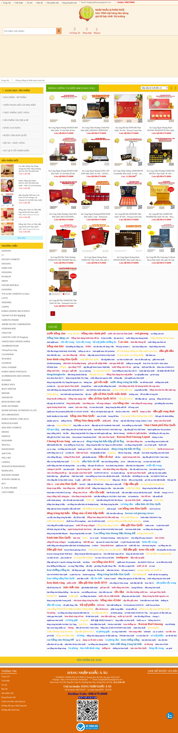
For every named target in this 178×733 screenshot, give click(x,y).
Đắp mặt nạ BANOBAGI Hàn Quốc (101, 355)
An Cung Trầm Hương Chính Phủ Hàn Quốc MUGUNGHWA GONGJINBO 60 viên (63, 215)
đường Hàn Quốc (162, 382)
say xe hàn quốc (150, 445)
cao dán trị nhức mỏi (125, 360)
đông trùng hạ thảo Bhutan (57, 533)
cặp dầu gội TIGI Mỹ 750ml (134, 430)
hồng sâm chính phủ (94, 333)
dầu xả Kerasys (102, 609)
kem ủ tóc (83, 624)
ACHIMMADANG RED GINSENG (16, 376)
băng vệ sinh (73, 333)
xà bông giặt (71, 620)
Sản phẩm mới (52, 3)
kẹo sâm (76, 538)
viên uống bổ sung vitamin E (142, 538)
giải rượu (87, 480)
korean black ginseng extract (75, 550)
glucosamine (153, 628)
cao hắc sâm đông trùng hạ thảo (59, 517)
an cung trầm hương (83, 557)
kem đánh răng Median (115, 466)
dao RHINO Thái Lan (146, 562)
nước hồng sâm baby (120, 587)
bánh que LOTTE (85, 449)
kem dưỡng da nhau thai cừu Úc (125, 371)
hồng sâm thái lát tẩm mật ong (163, 390)
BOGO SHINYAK (9, 389)
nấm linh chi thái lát (101, 449)
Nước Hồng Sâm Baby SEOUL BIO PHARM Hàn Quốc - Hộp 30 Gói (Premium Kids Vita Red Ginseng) (30, 183)
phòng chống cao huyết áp (150, 570)
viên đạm (96, 469)
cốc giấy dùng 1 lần (70, 605)
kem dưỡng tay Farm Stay (74, 445)
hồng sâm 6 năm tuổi (113, 484)
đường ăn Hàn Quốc (120, 648)
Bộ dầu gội (130, 549)
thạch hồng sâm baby (157, 347)
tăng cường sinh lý (54, 433)
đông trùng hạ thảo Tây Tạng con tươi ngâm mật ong (91, 433)
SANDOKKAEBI (9, 329)
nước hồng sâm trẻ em (121, 367)
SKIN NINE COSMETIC (12, 428)
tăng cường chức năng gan (58, 496)
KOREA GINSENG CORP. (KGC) (15, 419)
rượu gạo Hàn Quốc (54, 616)
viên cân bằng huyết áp (57, 473)
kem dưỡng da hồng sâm (56, 566)
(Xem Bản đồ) (119, 682)
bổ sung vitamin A (123, 347)
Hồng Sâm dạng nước (87, 420)
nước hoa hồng (133, 488)
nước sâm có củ (78, 441)
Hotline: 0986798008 (125, 2)
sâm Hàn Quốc (68, 469)
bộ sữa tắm (126, 476)
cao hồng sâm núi (157, 334)
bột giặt (137, 453)
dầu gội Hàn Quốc (132, 525)
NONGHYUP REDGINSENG (13, 466)
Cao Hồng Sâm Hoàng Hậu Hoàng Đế (114, 533)
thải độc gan (88, 542)
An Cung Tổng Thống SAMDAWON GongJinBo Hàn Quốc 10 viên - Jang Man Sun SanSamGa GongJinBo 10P (128, 172)
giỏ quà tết (104, 587)
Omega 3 (155, 616)
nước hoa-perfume (153, 605)
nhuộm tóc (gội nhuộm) (137, 433)
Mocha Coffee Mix (123, 412)
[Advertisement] (86, 56)
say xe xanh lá (158, 632)
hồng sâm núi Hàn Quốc (131, 596)
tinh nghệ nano (52, 342)
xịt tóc (123, 462)
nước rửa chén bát (55, 521)
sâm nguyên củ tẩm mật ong (160, 613)
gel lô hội (50, 636)
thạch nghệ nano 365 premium (159, 430)
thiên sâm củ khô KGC (165, 367)
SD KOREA (6, 359)
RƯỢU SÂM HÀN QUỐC (14, 135)
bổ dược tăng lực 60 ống (56, 529)
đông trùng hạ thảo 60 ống (125, 448)
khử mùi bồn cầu (148, 367)
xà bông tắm (127, 504)
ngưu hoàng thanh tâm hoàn (79, 529)
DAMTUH (6, 436)
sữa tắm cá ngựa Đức (126, 566)
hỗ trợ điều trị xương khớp (159, 554)
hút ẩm (66, 433)
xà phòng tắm (112, 639)
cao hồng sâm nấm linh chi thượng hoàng (82, 504)
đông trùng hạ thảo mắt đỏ (116, 407)
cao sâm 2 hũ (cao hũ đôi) (104, 558)
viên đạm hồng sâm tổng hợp (115, 469)
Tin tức (29, 3)
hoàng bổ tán (86, 386)
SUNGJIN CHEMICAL (11, 479)
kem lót (82, 484)
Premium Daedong (108, 538)
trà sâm (152, 566)
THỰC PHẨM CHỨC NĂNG (16, 112)
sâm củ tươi (101, 416)
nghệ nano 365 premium (126, 562)
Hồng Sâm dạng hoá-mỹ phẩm (119, 374)
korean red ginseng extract (139, 513)
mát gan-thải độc (116, 363)
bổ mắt (157, 493)
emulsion (112, 453)
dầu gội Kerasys (96, 374)
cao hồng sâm (121, 403)
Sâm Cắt (90, 500)
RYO (4, 484)
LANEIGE (6, 462)
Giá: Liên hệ (24, 174)
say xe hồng (81, 466)
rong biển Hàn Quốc (89, 359)
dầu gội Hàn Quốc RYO (92, 582)
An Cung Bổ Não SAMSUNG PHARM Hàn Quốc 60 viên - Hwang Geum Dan (160, 215)
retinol (70, 407)
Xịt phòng (51, 613)
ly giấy (77, 480)
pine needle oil (66, 558)
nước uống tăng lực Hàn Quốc (158, 579)
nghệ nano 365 (121, 546)
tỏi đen (117, 457)
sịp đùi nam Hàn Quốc (136, 473)
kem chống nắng (130, 639)
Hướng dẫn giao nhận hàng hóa (14, 706)
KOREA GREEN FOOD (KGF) (14, 372)
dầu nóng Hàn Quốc (152, 588)
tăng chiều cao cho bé (81, 425)
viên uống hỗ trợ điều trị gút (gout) (60, 525)
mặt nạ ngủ (111, 509)
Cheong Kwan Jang (9, 350)
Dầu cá (50, 484)
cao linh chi (69, 453)
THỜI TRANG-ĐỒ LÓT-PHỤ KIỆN (19, 105)
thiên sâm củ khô (161, 644)
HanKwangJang (89, 575)
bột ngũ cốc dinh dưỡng (164, 416)
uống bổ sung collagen (56, 542)
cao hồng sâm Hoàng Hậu (152, 529)
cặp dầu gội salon (130, 600)
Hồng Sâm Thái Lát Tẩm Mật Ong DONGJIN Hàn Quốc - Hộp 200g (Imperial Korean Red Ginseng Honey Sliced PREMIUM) (30, 212)
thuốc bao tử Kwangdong (76, 521)
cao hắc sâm (171, 632)
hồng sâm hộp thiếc (65, 635)
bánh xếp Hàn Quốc (147, 371)
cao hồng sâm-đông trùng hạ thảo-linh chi (73, 613)
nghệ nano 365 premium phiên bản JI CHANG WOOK (68, 412)
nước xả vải (142, 566)
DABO (88, 346)
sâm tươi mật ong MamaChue (71, 394)
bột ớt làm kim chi (54, 588)
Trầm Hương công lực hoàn (60, 631)
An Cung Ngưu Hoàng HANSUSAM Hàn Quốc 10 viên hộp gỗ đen (63, 129)
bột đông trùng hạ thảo (109, 504)
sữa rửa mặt (97, 492)
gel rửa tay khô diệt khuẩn (155, 480)
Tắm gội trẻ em (125, 399)
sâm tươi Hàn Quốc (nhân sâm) (98, 390)
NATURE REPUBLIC (10, 285)
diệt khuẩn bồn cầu (54, 445)
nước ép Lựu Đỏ (125, 616)
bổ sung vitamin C (128, 570)
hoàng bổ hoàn (137, 588)
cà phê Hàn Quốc (162, 525)
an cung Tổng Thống (76, 566)
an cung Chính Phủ (119, 632)
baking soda (133, 394)
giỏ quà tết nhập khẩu (97, 363)
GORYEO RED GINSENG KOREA (16, 341)
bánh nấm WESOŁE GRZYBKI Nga (108, 430)
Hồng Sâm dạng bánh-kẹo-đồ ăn (85, 338)
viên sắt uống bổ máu (142, 616)
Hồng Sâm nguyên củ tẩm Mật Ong (131, 579)
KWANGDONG (8, 449)
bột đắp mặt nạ (141, 399)
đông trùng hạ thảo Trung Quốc (59, 601)
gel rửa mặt (101, 382)
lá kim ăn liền (106, 338)
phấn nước (71, 583)
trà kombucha (133, 496)
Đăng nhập (87, 30)
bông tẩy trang (156, 648)
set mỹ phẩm (157, 635)
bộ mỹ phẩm (87, 604)
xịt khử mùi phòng (54, 363)
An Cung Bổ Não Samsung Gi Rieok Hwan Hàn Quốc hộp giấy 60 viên (160, 258)
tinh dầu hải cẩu (136, 583)
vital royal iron (154, 509)
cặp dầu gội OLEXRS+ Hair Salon (155, 457)
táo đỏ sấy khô (171, 636)
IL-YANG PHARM (9, 488)
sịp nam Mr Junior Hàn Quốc (107, 542)
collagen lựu (147, 500)
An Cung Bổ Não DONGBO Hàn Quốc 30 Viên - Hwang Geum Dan (128, 215)
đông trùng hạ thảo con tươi (80, 533)
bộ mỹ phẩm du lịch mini (166, 550)
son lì (135, 411)
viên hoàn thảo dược (133, 529)
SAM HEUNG (7, 397)
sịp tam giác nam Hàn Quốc (80, 473)
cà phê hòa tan (75, 575)
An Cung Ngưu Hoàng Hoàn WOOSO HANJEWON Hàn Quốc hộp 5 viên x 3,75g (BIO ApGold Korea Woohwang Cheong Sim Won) (160, 129)
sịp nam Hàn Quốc (133, 500)
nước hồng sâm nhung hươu (137, 338)
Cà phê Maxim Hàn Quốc (130, 542)
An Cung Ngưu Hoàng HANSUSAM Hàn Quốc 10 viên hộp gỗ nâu (63, 172)
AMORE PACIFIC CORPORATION (16, 324)
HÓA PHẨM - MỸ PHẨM (14, 97)
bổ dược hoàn (52, 367)
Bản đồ (39, 3)
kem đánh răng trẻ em (74, 616)
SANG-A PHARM (9, 367)
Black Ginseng (119, 433)
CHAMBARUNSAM (10, 346)
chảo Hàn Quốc (78, 476)
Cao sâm (123, 341)
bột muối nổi (158, 496)
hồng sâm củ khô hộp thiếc (88, 513)
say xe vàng (51, 449)
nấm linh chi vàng (134, 462)
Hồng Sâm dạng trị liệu (56, 504)
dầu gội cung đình (164, 411)
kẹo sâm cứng (81, 407)
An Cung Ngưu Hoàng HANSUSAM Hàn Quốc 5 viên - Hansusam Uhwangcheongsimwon (95, 215)
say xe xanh (94, 538)
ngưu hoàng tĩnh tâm (131, 457)
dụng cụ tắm (145, 411)
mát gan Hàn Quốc (158, 592)
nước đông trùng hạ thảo (124, 382)
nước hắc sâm (134, 546)
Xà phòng (73, 648)
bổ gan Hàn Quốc (145, 533)
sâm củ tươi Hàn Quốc (96, 521)
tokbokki (147, 632)
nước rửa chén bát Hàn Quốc (120, 334)
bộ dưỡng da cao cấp (141, 476)
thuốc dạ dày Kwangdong (158, 575)
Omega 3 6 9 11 (167, 493)
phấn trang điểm (117, 609)
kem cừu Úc (149, 583)
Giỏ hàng (73, 33)
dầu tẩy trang (54, 605)
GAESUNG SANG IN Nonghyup (15, 337)
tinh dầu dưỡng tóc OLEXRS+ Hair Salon (110, 496)
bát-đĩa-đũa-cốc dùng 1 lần (103, 347)
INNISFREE (6, 302)
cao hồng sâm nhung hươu (98, 644)
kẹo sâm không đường (110, 462)
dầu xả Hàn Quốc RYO (102, 398)
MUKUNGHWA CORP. (11, 402)
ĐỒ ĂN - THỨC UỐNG (13, 143)
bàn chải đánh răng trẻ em (114, 554)
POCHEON (6, 277)
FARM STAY (7, 268)
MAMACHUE (7, 471)
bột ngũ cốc (171, 480)
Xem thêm (21, 238)
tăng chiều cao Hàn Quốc (125, 620)
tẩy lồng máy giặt (78, 570)
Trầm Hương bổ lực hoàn (162, 338)
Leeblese (95, 546)
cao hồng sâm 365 (164, 546)
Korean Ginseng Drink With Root (59, 554)
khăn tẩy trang (149, 542)
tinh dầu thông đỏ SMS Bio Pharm (109, 500)
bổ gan (63, 367)
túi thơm (86, 562)
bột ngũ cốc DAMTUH (55, 403)
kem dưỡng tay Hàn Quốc (132, 425)
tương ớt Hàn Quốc (72, 457)
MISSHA (5, 432)
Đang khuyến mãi (69, 3)
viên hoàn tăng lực (149, 546)
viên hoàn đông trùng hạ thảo (85, 600)
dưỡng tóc (106, 648)
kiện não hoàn (82, 453)
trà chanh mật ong (118, 473)
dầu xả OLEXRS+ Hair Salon (87, 628)
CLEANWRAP (8, 354)
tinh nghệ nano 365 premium (104, 351)
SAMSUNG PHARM (10, 320)
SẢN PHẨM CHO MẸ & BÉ (15, 120)
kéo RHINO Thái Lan (159, 476)
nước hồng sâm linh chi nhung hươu (61, 466)
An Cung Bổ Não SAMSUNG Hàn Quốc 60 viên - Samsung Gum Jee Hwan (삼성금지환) (63, 301)
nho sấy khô (162, 640)
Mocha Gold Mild (114, 624)
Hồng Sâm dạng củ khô (108, 525)
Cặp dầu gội (130, 483)
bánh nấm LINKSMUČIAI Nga (59, 493)
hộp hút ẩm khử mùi (95, 484)
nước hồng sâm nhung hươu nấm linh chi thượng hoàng (68, 546)
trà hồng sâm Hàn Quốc (67, 449)
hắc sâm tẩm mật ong (115, 513)
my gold (169, 648)
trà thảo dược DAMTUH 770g (135, 613)
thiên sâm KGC (123, 538)
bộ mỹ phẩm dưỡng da (104, 342)
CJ (3, 255)
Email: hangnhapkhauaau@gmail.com (95, 2)
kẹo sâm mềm (118, 488)
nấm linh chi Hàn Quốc (148, 504)
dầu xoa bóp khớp (136, 480)
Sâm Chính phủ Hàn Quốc (160, 425)
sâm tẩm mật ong (108, 616)
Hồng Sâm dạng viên (77, 399)
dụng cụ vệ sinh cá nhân (93, 640)
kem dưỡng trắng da (58, 570)
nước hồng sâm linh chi (157, 342)
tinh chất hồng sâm (130, 517)
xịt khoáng (148, 644)
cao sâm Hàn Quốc (66, 483)
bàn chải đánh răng (90, 648)
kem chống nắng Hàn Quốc (61, 578)
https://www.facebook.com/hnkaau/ (74, 679)
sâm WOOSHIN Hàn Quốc (57, 575)
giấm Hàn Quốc (159, 360)
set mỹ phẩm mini (141, 375)
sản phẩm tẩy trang (166, 582)
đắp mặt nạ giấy (137, 558)
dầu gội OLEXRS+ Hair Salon (58, 437)
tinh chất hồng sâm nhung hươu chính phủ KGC (65, 390)
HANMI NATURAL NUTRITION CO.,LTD (19, 410)
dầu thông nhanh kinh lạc (77, 375)
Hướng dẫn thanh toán (10, 710)
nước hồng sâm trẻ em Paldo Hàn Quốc (76, 430)
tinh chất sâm (71, 587)
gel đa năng (154, 375)
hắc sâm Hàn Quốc (106, 437)
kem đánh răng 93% (157, 469)
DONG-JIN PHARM (10, 406)
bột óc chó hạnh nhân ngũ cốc (102, 412)
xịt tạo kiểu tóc (131, 609)
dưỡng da (164, 601)
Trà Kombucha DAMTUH (133, 605)
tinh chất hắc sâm (53, 355)
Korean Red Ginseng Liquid (133, 436)
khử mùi (101, 605)
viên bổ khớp (170, 624)
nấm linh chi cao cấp (55, 644)
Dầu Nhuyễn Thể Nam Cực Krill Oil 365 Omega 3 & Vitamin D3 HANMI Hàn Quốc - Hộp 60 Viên (30, 197)
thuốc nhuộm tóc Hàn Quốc (57, 416)
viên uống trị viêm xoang (118, 583)
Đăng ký (97, 31)
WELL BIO (6, 458)
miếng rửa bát (66, 421)
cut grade (84, 620)
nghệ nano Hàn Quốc (55, 620)
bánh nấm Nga (52, 476)
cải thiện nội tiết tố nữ (165, 371)
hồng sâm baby (53, 371)
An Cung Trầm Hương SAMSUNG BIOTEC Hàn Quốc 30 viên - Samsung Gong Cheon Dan (161, 172)
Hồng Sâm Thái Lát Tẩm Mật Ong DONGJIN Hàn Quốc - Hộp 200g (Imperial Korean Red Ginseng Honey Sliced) (30, 226)
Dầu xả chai (106, 456)
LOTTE (5, 298)
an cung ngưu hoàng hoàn (153, 484)
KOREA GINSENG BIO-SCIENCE (16, 311)
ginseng (152, 399)
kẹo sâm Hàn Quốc (138, 648)
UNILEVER (6, 333)
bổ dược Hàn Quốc (127, 636)
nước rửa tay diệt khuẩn (109, 596)
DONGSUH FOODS (10, 423)
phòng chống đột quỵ (122, 390)
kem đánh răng (56, 582)
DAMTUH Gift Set (101, 473)
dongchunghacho (56, 374)
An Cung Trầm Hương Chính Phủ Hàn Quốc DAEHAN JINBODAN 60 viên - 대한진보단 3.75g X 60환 (95, 129)
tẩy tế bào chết (79, 517)
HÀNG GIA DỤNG (11, 128)
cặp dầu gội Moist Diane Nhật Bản (96, 367)
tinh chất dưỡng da (114, 605)
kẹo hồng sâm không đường (57, 592)
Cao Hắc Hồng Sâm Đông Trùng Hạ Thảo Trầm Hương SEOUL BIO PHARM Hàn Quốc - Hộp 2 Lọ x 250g (30, 168)
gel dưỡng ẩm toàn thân (164, 403)
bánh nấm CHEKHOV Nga (151, 517)
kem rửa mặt (147, 549)
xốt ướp (89, 566)
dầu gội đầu (166, 350)
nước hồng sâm (56, 333)
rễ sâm (115, 421)
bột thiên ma (150, 355)
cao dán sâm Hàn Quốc (152, 462)
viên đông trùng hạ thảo (81, 496)
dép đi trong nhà (83, 469)
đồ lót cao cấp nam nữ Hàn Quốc (154, 609)
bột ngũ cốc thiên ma (96, 466)
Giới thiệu (18, 3)
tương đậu (118, 378)
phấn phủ (107, 421)
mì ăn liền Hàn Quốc (164, 562)
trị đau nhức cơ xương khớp (130, 355)
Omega (71, 628)
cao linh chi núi (52, 558)
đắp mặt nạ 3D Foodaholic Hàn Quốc (106, 425)
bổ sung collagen (104, 403)
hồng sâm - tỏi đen (120, 480)
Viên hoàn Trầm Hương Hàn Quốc (137, 416)
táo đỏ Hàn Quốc (146, 382)
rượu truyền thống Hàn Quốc (104, 386)
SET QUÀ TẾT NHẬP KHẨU (16, 150)
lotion (85, 538)
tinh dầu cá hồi (82, 579)
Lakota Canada (110, 579)
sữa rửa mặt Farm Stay (138, 469)
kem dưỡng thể (64, 425)
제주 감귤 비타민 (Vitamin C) (102, 620)
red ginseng (141, 333)
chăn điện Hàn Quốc (98, 624)
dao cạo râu (74, 592)
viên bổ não (146, 496)
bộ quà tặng (53, 429)
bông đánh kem (107, 545)
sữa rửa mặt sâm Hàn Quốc (73, 500)
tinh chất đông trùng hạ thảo (126, 644)
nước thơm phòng (54, 500)
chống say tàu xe (84, 351)
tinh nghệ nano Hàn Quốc (134, 378)
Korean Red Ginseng (150, 623)
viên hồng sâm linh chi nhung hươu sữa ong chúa (139, 386)
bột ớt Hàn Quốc (113, 493)
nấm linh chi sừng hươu (135, 466)
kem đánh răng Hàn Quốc (62, 359)
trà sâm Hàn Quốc (96, 407)
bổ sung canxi (133, 407)
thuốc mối (162, 445)
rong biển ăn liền (140, 390)
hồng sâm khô (55, 346)
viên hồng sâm (88, 403)
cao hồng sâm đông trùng (56, 648)
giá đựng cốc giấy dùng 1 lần (105, 566)
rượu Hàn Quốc (139, 628)
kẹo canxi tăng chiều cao (56, 628)
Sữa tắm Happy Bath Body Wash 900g (61, 351)
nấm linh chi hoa (113, 570)
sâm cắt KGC (149, 449)
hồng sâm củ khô (110, 600)
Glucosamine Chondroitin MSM (84, 437)
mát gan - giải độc (69, 371)
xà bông (80, 635)
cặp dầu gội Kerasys (84, 631)
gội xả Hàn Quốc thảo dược (110, 393)
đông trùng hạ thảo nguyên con (155, 596)
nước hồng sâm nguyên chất (101, 378)
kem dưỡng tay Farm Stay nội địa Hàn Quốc (103, 476)
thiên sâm (158, 500)
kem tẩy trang (83, 342)
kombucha (63, 596)
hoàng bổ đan (113, 416)
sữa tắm (119, 591)
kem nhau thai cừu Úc (55, 378)
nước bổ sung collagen (85, 525)
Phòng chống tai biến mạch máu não (30, 80)
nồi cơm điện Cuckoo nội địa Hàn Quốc (137, 493)
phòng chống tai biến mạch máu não (124, 521)
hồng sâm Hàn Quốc (82, 415)
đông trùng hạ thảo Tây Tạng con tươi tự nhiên (104, 445)
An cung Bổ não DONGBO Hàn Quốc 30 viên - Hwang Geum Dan (128, 129)
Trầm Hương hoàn (101, 480)
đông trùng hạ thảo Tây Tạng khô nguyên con (64, 382)
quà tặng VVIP (74, 367)
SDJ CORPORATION (10, 415)
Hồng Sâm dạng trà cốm (101, 488)
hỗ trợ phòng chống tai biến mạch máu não (137, 351)
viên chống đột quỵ (54, 457)
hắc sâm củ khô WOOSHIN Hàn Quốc (108, 529)
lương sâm (88, 382)
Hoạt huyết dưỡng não (56, 399)
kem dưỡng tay (129, 624)
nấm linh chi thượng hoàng (74, 363)
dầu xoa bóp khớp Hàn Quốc (58, 462)
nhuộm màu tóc (53, 421)
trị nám (146, 521)
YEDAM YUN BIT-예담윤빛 (14, 315)
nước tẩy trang (154, 465)
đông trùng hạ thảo (58, 513)
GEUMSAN (6, 363)
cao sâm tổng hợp (70, 355)
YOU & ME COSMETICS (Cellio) (15, 294)
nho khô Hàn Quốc (149, 640)
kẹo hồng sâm (69, 488)
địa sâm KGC (119, 338)
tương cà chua (157, 437)
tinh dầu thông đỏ (138, 342)
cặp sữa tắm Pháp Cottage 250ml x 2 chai (136, 421)
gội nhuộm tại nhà (89, 457)
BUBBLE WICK (8, 385)
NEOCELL (6, 445)
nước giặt (73, 596)
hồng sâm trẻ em (80, 492)
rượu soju (51, 425)
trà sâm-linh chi (142, 636)
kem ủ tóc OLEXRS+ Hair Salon (155, 363)
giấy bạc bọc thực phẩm (157, 473)
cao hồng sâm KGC (103, 561)
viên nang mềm (135, 632)
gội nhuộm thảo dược (89, 588)
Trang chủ (6, 3)
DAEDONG (6, 251)
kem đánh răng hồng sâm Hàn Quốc (155, 453)
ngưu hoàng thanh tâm (56, 407)
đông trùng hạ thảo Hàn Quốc (113, 574)
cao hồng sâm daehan (88, 596)
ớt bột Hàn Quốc (92, 616)
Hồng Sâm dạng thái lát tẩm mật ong (103, 517)
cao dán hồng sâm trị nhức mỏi (156, 441)
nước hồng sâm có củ (55, 453)
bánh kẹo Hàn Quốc (59, 537)
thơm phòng (52, 394)
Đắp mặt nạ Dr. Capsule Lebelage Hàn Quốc (64, 562)
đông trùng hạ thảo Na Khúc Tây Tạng (62, 624)
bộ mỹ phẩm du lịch (98, 453)
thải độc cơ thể (83, 488)
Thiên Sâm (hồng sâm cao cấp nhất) (104, 550)
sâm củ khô (159, 538)
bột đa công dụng (124, 453)
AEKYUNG (6, 453)
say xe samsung (85, 371)
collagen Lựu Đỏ (54, 469)
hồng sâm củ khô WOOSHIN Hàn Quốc (116, 628)
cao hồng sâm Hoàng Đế (60, 639)
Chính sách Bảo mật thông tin (13, 701)
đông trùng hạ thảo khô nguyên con (88, 554)
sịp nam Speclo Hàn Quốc (68, 386)
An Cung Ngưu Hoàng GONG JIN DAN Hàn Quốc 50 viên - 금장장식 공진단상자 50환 (95, 172)
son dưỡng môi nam (89, 592)
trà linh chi (51, 386)
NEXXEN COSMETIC (11, 259)
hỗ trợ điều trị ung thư (149, 394)
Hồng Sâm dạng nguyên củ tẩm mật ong (102, 636)
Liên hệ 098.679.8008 (63, 133)
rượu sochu (149, 525)
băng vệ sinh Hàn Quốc (135, 554)
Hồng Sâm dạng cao (58, 337)
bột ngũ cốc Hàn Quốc (96, 570)
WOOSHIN (6, 380)
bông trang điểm (54, 488)
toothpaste (122, 557)
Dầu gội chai (54, 549)
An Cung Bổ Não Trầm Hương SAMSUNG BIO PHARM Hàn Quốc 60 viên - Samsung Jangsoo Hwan (63, 258)
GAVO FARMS (8, 492)
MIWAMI (5, 393)
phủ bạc (136, 367)
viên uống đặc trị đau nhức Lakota (60, 480)
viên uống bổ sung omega (141, 403)
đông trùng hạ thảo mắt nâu (153, 488)
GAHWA (5, 307)
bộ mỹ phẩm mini (108, 360)
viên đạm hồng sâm (134, 441)
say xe (78, 640)
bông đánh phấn (73, 403)
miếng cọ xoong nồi (133, 363)
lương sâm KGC (154, 620)
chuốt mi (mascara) (165, 449)
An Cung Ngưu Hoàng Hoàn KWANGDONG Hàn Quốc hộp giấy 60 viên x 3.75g (128, 258)
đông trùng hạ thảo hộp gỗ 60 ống (105, 441)
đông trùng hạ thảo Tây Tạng (77, 378)
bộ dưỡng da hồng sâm (74, 347)
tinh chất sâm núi (105, 592)
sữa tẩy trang (67, 342)
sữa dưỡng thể (139, 574)
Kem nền (75, 461)
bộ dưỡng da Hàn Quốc (94, 509)
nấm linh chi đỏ (90, 461)
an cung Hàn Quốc (101, 371)
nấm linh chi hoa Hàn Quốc (75, 644)
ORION (5, 281)
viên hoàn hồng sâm (139, 347)
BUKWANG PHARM (10, 475)
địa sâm (88, 394)
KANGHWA (7, 289)
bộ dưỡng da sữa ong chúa (159, 433)
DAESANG (6, 264)
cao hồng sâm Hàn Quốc (132, 508)
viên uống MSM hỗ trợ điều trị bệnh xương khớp (70, 609)
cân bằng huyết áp (100, 613)
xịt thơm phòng (116, 613)
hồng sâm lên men (164, 399)
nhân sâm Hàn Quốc (162, 421)
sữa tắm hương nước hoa (137, 592)
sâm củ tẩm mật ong (142, 360)
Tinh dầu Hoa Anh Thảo (149, 601)
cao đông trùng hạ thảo (133, 445)
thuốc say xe (141, 620)
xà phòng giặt (103, 631)
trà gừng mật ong (74, 542)
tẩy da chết (96, 578)
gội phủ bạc (64, 476)
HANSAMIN (7, 440)
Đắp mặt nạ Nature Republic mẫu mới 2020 (63, 509)
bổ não (82, 355)
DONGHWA (7, 272)
